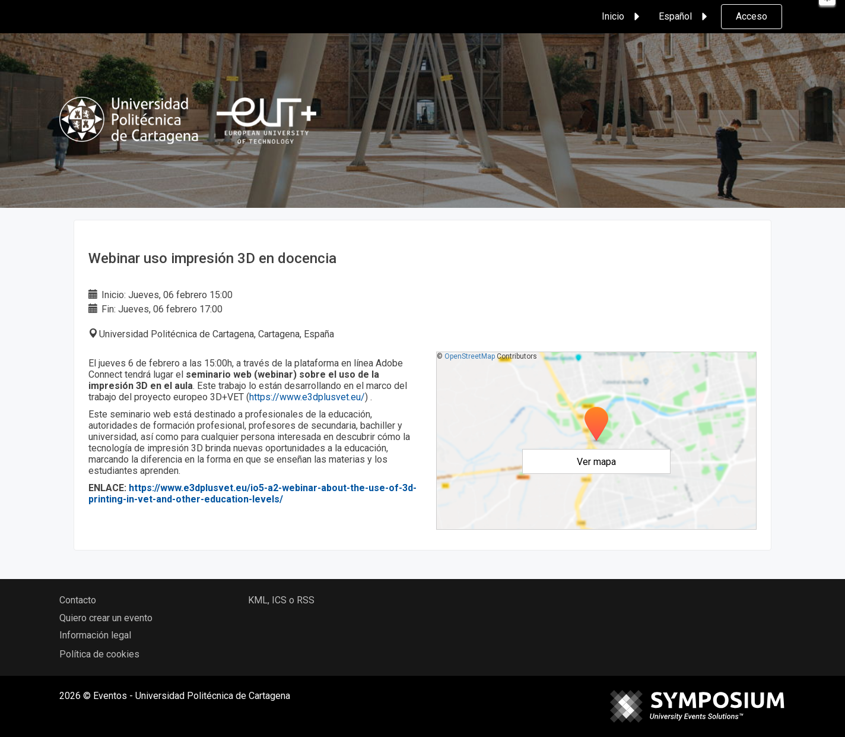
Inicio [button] (622, 17)
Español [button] (685, 17)
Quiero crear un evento (106, 618)
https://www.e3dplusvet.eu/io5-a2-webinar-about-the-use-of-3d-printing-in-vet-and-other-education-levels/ (252, 493)
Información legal (95, 635)
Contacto (77, 600)
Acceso (751, 16)
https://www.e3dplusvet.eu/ (307, 397)
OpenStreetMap (469, 356)
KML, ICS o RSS (281, 600)
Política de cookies (99, 654)
